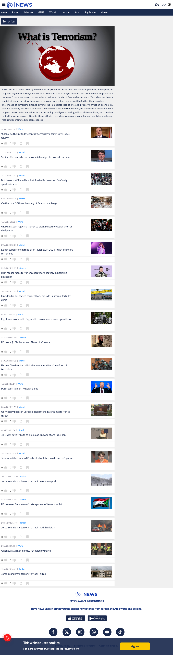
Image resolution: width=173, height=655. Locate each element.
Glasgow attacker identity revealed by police (26, 550)
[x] (67, 632)
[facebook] (53, 632)
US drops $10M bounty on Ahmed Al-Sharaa (25, 342)
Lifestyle (65, 12)
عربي (164, 4)
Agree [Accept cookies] (135, 646)
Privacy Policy (71, 648)
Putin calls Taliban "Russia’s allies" (20, 388)
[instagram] (80, 632)
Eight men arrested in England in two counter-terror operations (36, 319)
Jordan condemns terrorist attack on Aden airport (28, 481)
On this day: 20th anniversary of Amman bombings (29, 203)
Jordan (15, 12)
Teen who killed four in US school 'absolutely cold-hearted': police (37, 457)
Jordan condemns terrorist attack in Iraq (23, 573)
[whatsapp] (94, 632)
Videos (104, 12)
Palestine (28, 12)
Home (4, 12)
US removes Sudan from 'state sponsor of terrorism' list (31, 504)
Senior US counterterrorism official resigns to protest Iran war (35, 157)
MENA (41, 12)
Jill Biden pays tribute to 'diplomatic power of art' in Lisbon (33, 434)
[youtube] (107, 632)
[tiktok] (120, 632)
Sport (77, 12)
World (52, 12)
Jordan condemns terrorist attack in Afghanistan (28, 527)
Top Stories (90, 12)
